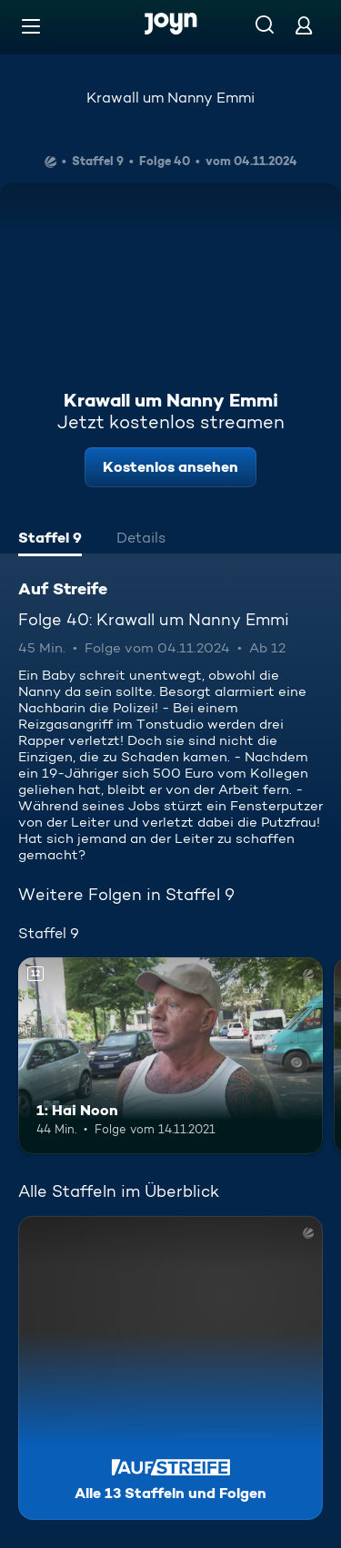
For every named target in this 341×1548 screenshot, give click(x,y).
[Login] (303, 25)
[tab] (50, 540)
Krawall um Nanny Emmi (170, 97)
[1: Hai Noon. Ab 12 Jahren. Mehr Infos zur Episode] (170, 1056)
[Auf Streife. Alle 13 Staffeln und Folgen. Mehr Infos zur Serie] (170, 1368)
